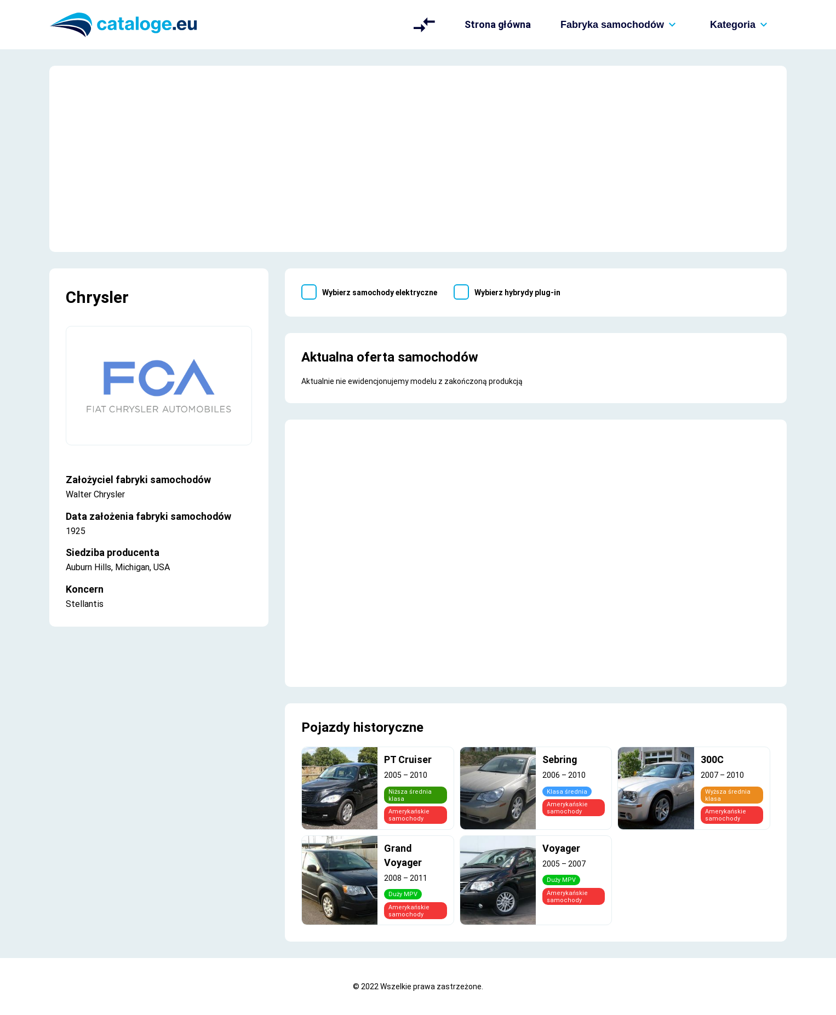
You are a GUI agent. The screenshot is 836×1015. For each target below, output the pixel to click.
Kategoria (741, 24)
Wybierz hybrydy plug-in (517, 292)
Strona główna (498, 24)
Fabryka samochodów (620, 24)
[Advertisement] (418, 159)
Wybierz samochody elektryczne (379, 292)
